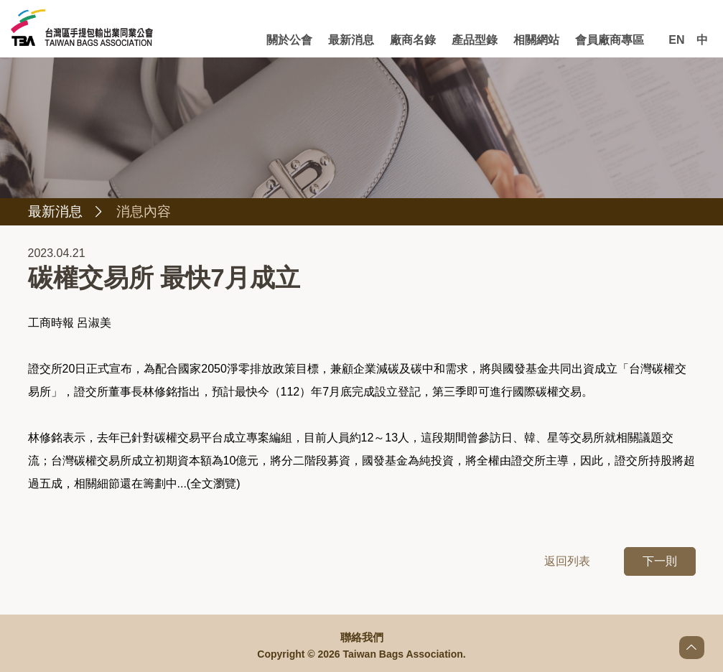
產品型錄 (477, 40)
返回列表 (567, 562)
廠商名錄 (416, 40)
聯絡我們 (362, 637)
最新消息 (356, 40)
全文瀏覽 (213, 484)
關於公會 (295, 40)
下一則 (660, 562)
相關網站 (538, 40)
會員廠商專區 (609, 40)
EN (676, 40)
